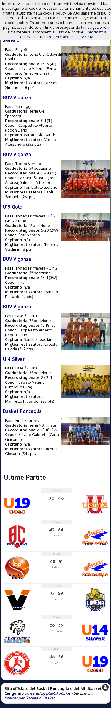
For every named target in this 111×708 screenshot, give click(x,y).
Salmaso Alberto (34, 182)
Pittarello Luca (18, 387)
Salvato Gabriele (33, 434)
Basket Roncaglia (22, 411)
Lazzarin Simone (32, 177)
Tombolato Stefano (40, 187)
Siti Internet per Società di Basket (48, 695)
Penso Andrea (35, 73)
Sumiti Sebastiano (39, 339)
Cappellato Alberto (35, 125)
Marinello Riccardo (21, 401)
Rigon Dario (16, 130)
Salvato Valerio (31, 68)
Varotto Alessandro (41, 134)
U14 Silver (14, 359)
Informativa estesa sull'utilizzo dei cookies (63, 34)
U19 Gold (12, 207)
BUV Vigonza (17, 97)
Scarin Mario (29, 235)
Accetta (87, 36)
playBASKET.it (58, 693)
